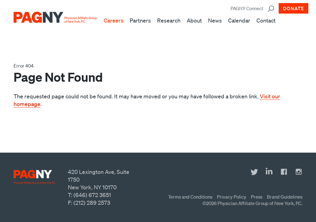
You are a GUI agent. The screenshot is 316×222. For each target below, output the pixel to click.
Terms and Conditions (190, 197)
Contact (266, 20)
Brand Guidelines (284, 197)
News (215, 20)
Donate (293, 8)
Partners (140, 20)
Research (169, 20)
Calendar (239, 20)
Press (256, 197)
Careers (113, 20)
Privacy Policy (231, 197)
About (194, 20)
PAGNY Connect (247, 8)
